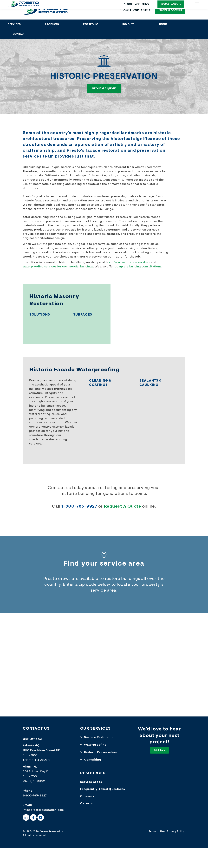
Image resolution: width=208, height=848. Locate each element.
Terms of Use (157, 831)
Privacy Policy (176, 831)
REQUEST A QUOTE (170, 10)
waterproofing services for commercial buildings (58, 266)
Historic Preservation (100, 752)
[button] (104, 737)
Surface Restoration (99, 737)
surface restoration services (129, 262)
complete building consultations (138, 266)
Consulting (92, 759)
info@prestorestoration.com (43, 810)
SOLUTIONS (39, 314)
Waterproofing (95, 744)
